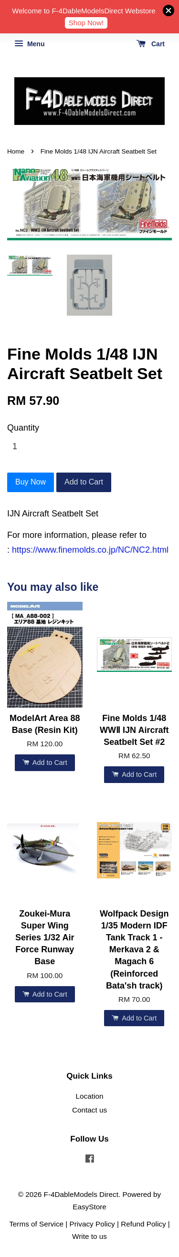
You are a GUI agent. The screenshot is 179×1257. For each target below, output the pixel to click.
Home (15, 151)
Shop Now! (86, 23)
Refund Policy (143, 1224)
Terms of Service (36, 1224)
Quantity (23, 428)
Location (90, 1096)
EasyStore (89, 1207)
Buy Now (30, 482)
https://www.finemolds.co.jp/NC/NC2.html (90, 550)
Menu (29, 44)
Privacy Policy (92, 1224)
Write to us (89, 1236)
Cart (151, 44)
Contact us (89, 1110)
